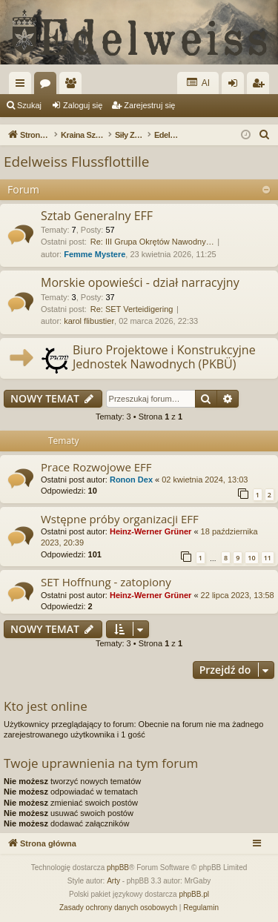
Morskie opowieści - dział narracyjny (140, 282)
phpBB (118, 867)
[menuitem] (264, 135)
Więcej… (23, 86)
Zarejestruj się (149, 105)
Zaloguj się (82, 105)
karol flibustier (89, 320)
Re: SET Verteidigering (131, 309)
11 (267, 558)
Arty (113, 881)
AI (198, 82)
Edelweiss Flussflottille (76, 161)
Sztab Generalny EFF (97, 216)
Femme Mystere (94, 254)
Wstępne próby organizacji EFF (120, 518)
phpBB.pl (194, 894)
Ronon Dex (131, 479)
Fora (48, 86)
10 (251, 558)
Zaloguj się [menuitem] (236, 86)
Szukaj (29, 105)
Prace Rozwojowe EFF (96, 467)
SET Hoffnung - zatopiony (106, 581)
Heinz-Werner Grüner (150, 531)
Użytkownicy (73, 86)
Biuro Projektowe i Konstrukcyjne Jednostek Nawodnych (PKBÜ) (164, 357)
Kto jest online (45, 705)
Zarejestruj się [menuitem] (261, 86)
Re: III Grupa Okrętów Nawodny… (152, 241)
